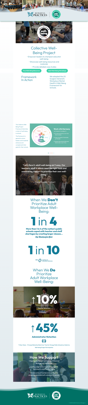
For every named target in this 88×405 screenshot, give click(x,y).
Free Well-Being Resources (31, 71)
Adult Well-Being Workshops (57, 71)
